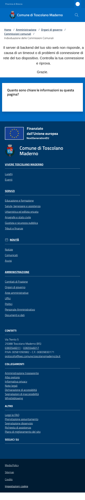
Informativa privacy (16, 381)
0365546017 (31, 348)
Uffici (8, 298)
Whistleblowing (14, 398)
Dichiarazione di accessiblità (21, 390)
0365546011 (13, 348)
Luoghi (9, 174)
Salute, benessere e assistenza (22, 206)
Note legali (11, 386)
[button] (76, 15)
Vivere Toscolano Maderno (24, 164)
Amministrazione (26, 30)
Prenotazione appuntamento (21, 419)
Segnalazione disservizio (19, 423)
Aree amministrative (16, 293)
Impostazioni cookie (16, 486)
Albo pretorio (12, 377)
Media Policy (12, 465)
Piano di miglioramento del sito (22, 432)
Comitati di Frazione (16, 281)
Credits (9, 479)
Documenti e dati (15, 315)
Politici (8, 304)
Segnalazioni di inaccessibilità (22, 394)
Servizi (10, 191)
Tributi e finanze (14, 228)
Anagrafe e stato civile (18, 217)
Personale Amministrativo (20, 309)
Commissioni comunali (17, 34)
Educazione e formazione (19, 200)
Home (7, 30)
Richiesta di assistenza (18, 427)
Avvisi (8, 261)
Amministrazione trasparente (22, 373)
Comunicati (11, 255)
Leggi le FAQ (12, 415)
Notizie (9, 249)
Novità (14, 239)
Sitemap (9, 472)
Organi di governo (51, 30)
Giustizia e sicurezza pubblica (21, 223)
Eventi (8, 179)
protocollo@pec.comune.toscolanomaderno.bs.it (32, 356)
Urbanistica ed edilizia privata (21, 212)
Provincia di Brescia (13, 4)
